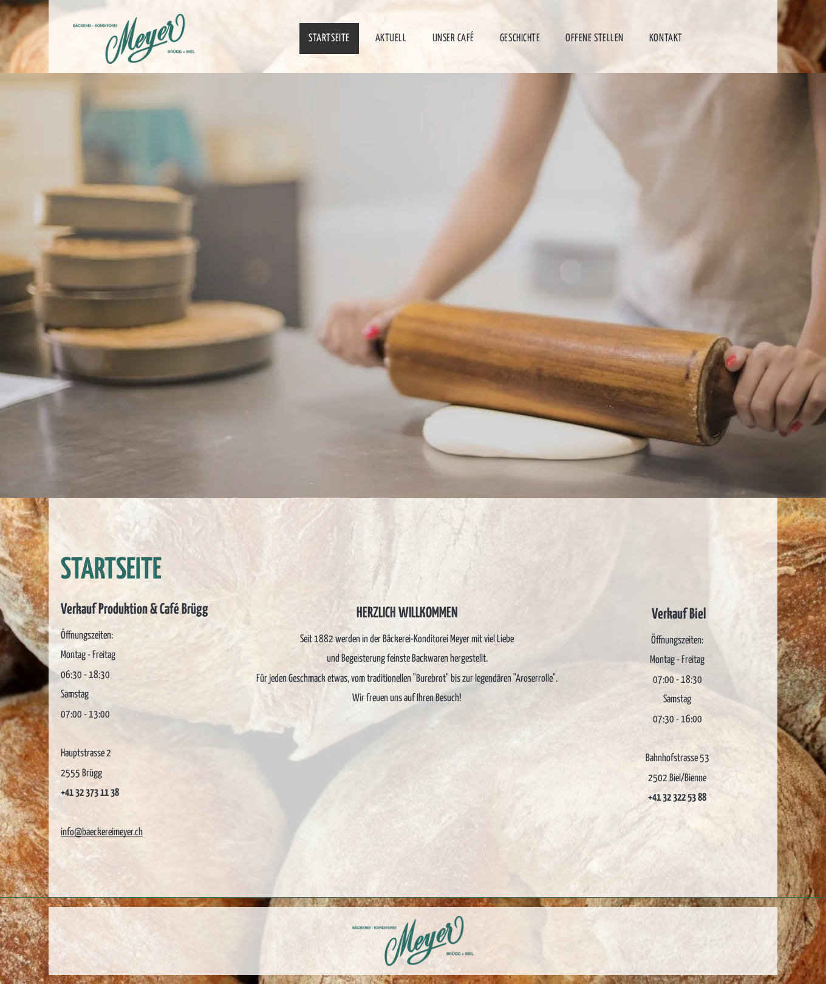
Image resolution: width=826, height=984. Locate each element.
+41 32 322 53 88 (677, 798)
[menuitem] (332, 38)
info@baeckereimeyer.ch (102, 832)
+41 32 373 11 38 (90, 793)
